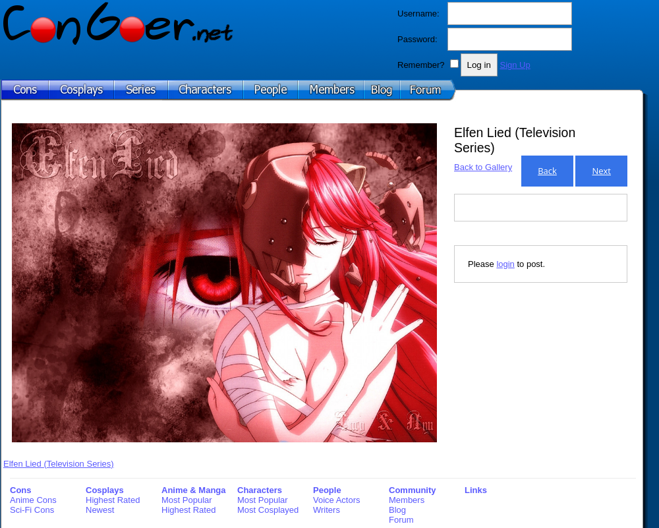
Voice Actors (336, 500)
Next (601, 171)
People (327, 490)
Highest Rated (113, 500)
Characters (259, 490)
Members (406, 500)
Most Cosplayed (268, 510)
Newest (100, 510)
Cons (21, 490)
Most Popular (186, 500)
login (505, 264)
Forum (401, 520)
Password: (417, 39)
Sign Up (515, 65)
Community (412, 490)
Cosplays (105, 490)
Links (476, 490)
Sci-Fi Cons (32, 510)
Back (547, 171)
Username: (418, 13)
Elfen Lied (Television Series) (58, 464)
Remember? (421, 65)
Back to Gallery (483, 167)
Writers (326, 510)
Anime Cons (33, 500)
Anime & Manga (193, 490)
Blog (397, 510)
